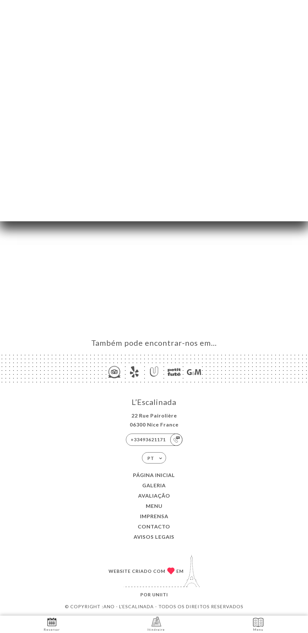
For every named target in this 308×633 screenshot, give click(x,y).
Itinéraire (156, 623)
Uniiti (160, 594)
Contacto (154, 526)
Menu (154, 506)
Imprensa (154, 516)
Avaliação (154, 495)
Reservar (52, 623)
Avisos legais (154, 537)
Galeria (154, 485)
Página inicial (154, 475)
